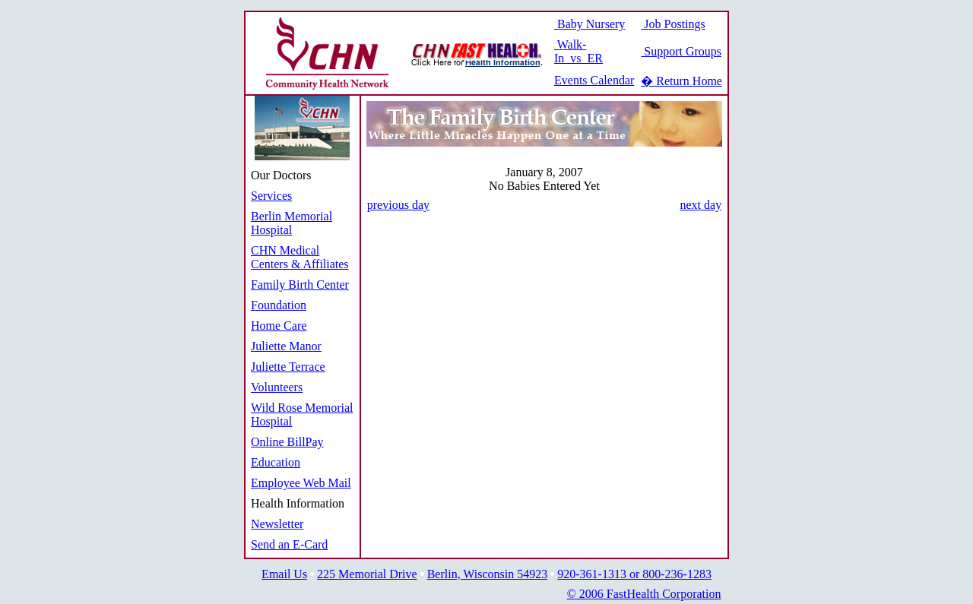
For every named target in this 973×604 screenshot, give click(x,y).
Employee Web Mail (301, 482)
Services (271, 195)
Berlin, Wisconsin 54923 (487, 574)
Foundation (278, 305)
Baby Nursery (589, 23)
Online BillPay (287, 441)
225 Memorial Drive (367, 574)
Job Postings (673, 23)
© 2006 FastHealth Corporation (644, 593)
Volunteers (277, 387)
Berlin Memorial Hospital (291, 223)
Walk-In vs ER (578, 51)
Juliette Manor (286, 346)
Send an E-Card (289, 544)
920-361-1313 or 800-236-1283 (634, 574)
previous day (398, 204)
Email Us (284, 574)
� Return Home (681, 80)
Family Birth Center (300, 284)
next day (700, 204)
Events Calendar (594, 80)
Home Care (278, 325)
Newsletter (277, 523)
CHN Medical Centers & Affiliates (300, 257)
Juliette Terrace (288, 366)
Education (275, 462)
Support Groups (681, 51)
